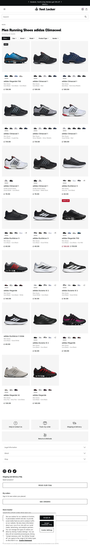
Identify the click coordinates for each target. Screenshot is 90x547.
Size (14, 38)
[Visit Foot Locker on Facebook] (9, 471)
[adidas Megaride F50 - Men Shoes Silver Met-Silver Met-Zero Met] (21, 76)
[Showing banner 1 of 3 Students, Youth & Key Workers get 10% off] (45, 2)
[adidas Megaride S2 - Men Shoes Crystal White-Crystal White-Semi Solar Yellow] (11, 390)
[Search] (45, 16)
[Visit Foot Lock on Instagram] (4, 471)
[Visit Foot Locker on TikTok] (14, 471)
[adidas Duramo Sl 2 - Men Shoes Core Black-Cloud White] (45, 285)
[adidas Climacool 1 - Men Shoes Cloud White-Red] (45, 76)
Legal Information (45, 447)
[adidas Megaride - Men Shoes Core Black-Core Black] (16, 285)
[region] (30, 528)
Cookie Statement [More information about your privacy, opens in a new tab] (25, 540)
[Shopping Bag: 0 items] (86, 9)
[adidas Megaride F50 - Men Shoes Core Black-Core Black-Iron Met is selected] (64, 233)
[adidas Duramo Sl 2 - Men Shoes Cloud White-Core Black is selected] (35, 285)
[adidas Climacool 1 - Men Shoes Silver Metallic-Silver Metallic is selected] (35, 128)
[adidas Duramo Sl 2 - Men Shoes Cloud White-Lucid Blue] (50, 285)
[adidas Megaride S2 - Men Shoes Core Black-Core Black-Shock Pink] (16, 390)
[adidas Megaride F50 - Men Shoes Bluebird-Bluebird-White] (16, 76)
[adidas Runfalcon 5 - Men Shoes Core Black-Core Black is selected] (6, 233)
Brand (23, 38)
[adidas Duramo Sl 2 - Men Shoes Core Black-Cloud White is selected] (64, 285)
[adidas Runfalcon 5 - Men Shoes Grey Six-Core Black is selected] (64, 180)
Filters (6, 38)
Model (32, 38)
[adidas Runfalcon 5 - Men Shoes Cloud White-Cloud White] (74, 180)
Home (3, 24)
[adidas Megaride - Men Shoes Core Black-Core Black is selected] (64, 337)
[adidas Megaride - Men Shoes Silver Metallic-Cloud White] (11, 285)
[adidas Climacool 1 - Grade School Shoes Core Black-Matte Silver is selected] (35, 180)
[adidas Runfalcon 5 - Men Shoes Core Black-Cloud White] (79, 180)
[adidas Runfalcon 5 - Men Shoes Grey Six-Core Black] (16, 233)
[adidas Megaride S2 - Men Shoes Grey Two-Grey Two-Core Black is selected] (6, 390)
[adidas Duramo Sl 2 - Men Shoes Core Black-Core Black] (40, 285)
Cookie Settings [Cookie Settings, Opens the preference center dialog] (46, 530)
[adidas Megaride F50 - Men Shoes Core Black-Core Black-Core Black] (79, 233)
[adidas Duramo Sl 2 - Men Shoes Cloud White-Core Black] (69, 285)
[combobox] (45, 16)
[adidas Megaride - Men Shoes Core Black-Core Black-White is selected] (6, 285)
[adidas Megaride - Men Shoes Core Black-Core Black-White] (79, 337)
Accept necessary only (47, 523)
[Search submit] (85, 16)
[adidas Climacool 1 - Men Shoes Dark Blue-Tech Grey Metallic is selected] (64, 76)
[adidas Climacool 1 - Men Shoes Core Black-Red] (79, 76)
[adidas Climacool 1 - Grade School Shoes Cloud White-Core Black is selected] (6, 180)
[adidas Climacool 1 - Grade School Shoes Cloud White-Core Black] (40, 180)
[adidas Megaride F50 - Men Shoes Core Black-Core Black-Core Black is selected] (6, 76)
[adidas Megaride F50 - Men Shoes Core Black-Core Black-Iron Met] (11, 76)
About (45, 453)
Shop (45, 459)
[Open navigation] (4, 9)
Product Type (44, 38)
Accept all (46, 517)
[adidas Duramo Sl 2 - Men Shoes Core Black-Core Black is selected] (35, 337)
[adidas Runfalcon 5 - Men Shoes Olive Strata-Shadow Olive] (69, 180)
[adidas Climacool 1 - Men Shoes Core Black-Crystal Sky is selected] (6, 128)
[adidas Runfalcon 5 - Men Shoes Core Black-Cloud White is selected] (35, 233)
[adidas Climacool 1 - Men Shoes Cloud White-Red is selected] (64, 128)
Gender (55, 38)
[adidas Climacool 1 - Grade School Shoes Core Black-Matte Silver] (11, 180)
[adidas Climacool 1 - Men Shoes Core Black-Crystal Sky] (50, 76)
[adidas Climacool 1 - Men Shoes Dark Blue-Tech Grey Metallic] (55, 76)
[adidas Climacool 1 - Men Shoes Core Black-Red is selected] (35, 76)
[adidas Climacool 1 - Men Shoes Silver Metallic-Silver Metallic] (40, 76)
